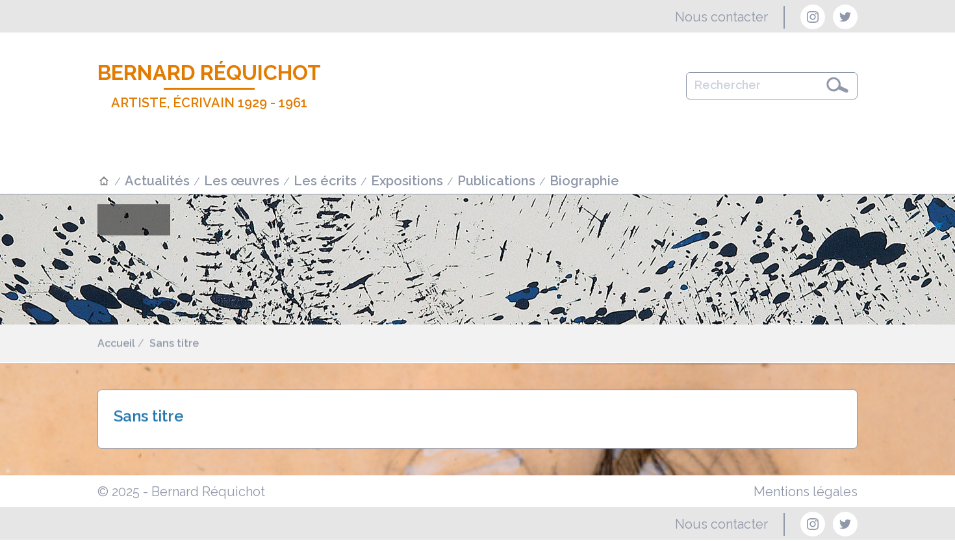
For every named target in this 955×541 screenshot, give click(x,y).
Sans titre (174, 343)
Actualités (157, 181)
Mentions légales (806, 491)
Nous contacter (721, 17)
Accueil (116, 343)
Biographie (584, 181)
